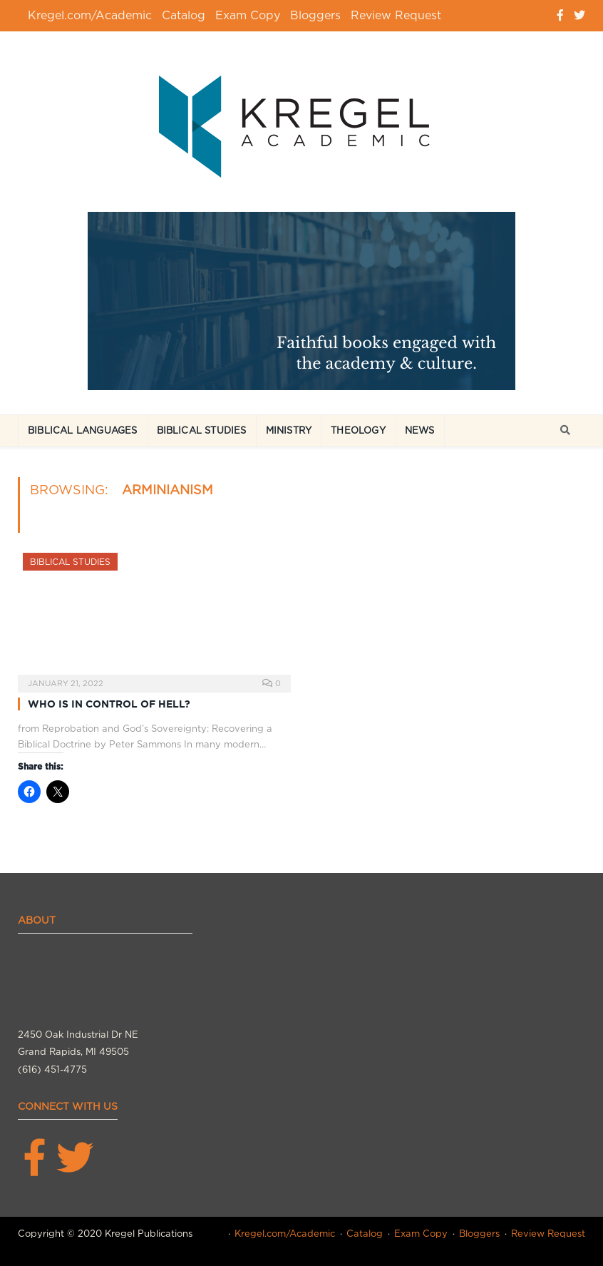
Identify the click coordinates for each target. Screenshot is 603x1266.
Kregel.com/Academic (90, 15)
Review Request (396, 15)
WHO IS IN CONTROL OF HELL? (109, 704)
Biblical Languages (83, 430)
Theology (358, 430)
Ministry (289, 430)
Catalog (183, 15)
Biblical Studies (202, 430)
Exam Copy (247, 15)
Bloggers (315, 15)
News (420, 430)
